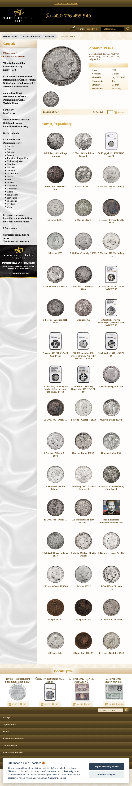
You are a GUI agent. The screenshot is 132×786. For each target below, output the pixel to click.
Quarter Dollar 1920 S (83, 453)
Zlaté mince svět (11, 139)
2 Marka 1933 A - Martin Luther (83, 554)
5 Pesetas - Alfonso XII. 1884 (55, 454)
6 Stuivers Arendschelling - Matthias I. (111, 487)
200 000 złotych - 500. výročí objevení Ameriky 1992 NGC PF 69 (83, 356)
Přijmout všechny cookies (107, 766)
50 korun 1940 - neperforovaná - (114, 680)
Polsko (10, 182)
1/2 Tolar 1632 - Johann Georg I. (83, 154)
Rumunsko (12, 188)
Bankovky (8, 109)
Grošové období (11, 132)
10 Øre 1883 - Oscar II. (55, 519)
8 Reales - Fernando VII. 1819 (111, 221)
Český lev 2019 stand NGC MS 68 (50, 680)
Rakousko (12, 185)
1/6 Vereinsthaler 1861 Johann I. (55, 487)
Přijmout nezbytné (106, 774)
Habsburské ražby (12, 123)
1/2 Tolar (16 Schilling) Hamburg (55, 154)
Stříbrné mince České (14, 96)
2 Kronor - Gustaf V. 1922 (111, 553)
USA (9, 206)
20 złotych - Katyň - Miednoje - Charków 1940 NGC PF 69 (111, 323)
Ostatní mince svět (31, 36)
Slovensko (12, 197)
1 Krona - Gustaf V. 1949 (111, 653)
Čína (9, 149)
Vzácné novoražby (12, 66)
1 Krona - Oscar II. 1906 (55, 586)
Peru (9, 179)
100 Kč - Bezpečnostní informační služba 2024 (18, 680)
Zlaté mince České (12, 93)
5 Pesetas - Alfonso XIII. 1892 (55, 321)
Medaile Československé (15, 86)
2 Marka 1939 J (83, 586)
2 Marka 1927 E (83, 220)
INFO (25, 704)
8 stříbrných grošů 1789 (111, 386)
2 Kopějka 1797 (55, 619)
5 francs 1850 (83, 320)
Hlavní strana (10, 36)
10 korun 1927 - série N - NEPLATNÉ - (82, 680)
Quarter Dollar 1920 (111, 453)
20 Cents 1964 (55, 653)
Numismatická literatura (16, 241)
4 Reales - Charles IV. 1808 (83, 288)
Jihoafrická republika (17, 158)
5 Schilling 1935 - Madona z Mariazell (83, 487)
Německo (50, 36)
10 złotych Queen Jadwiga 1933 (55, 554)
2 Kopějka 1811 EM (83, 653)
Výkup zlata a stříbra (14, 56)
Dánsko (10, 152)
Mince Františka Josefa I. (16, 119)
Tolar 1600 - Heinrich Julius (55, 188)
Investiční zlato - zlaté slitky (17, 218)
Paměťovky (9, 113)
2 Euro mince (10, 228)
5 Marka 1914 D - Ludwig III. (111, 188)
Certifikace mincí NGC (14, 738)
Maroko (11, 164)
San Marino (12, 194)
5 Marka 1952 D (83, 186)
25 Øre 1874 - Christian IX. (111, 587)
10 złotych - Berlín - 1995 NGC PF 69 (111, 288)
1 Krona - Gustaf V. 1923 (83, 419)
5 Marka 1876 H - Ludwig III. (111, 254)
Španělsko (12, 200)
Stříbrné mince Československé (19, 79)
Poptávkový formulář (13, 752)
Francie (10, 155)
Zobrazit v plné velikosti (66, 3)
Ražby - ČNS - (10, 69)
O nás (6, 731)
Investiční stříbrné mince (16, 221)
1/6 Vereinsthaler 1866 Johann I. (83, 521)
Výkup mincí (10, 53)
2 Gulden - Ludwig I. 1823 (83, 253)
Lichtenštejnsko (14, 161)
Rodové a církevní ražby (16, 126)
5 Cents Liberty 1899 (111, 619)
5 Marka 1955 (55, 253)
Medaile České (10, 103)
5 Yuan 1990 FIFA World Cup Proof (55, 354)
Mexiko (11, 167)
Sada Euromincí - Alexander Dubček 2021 (111, 521)
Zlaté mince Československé (17, 76)
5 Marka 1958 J (55, 220)
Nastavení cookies (57, 778)
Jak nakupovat (10, 745)
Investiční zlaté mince (14, 214)
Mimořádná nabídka (14, 63)
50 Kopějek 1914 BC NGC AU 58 (111, 154)
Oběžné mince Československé (19, 83)
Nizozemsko (13, 173)
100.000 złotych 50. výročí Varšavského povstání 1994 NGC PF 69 (55, 389)
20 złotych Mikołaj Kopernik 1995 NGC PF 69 (83, 389)
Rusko (10, 191)
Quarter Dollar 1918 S (111, 419)
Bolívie (10, 146)
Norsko (10, 176)
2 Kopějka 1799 (83, 619)
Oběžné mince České (14, 99)
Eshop (6, 717)
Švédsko (11, 203)
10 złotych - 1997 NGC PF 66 (111, 354)
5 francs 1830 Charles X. (55, 286)
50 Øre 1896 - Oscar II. (55, 419)
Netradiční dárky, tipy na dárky (16, 236)
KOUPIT (15, 704)
